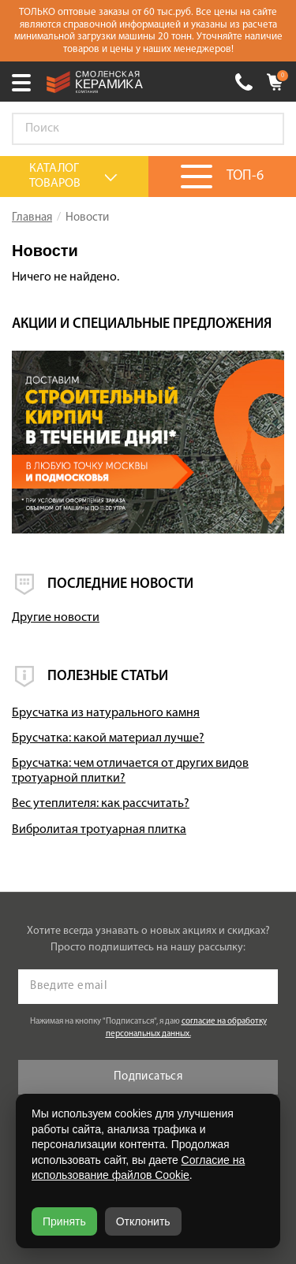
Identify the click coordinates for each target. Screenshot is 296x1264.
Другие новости (55, 618)
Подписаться (148, 1077)
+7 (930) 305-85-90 (244, 82)
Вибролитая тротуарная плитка (99, 829)
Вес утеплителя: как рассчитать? (100, 803)
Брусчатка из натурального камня (106, 713)
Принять (64, 1221)
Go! (264, 129)
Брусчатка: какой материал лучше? (108, 738)
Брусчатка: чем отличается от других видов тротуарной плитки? (130, 771)
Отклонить (143, 1221)
